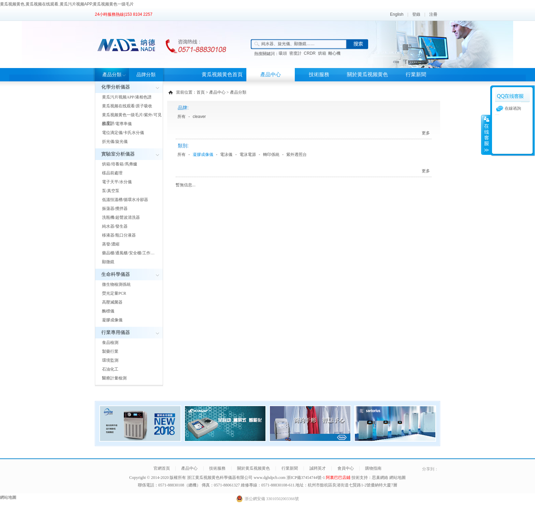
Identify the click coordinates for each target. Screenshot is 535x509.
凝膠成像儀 (112, 320)
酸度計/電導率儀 (117, 123)
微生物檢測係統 (116, 284)
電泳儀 (226, 154)
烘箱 (322, 53)
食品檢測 (110, 342)
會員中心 (345, 468)
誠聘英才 (317, 468)
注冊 (433, 14)
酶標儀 (108, 311)
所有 (181, 116)
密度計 (295, 53)
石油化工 (110, 369)
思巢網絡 (380, 477)
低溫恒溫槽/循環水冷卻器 (125, 199)
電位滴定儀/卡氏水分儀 (123, 132)
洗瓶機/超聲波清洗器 (121, 217)
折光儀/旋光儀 (115, 141)
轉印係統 (271, 154)
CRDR (310, 53)
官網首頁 (162, 468)
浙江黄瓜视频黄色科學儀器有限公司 (219, 477)
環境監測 (110, 360)
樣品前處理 (112, 173)
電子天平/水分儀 (117, 181)
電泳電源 (248, 154)
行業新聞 (416, 74)
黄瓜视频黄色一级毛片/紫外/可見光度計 (132, 118)
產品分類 (111, 74)
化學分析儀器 (115, 87)
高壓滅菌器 (112, 302)
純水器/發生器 (115, 226)
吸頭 (283, 53)
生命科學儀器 (115, 274)
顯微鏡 (108, 261)
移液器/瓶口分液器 (119, 235)
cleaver (199, 116)
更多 (426, 133)
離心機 (334, 53)
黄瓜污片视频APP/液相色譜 (126, 97)
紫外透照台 (296, 154)
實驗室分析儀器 (118, 154)
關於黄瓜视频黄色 (367, 74)
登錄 (416, 14)
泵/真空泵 (110, 190)
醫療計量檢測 (114, 378)
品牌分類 (146, 74)
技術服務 (319, 74)
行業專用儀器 (115, 332)
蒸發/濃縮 (110, 244)
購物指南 (373, 468)
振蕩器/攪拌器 (115, 208)
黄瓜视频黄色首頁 (222, 74)
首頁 (201, 92)
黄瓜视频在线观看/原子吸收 (127, 106)
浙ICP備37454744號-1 (306, 477)
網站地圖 (397, 477)
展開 (486, 135)
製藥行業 (110, 351)
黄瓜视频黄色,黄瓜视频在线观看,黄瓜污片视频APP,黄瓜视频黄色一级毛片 (67, 4)
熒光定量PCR (114, 293)
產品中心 (270, 74)
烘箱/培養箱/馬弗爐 (119, 164)
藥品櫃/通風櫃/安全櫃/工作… (128, 253)
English (396, 14)
